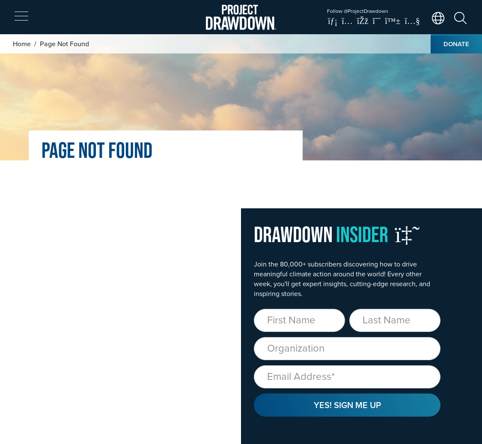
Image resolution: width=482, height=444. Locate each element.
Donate (456, 43)
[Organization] (347, 348)
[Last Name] (394, 320)
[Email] (347, 376)
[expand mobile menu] (21, 16)
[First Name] (299, 320)
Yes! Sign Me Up (347, 405)
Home (22, 43)
